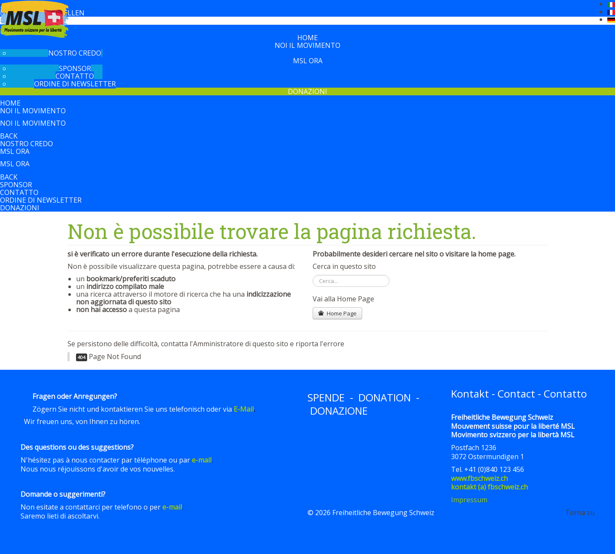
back (9, 136)
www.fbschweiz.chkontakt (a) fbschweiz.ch (489, 483)
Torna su (579, 512)
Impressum (469, 499)
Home (307, 37)
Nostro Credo (74, 53)
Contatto (75, 76)
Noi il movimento (307, 45)
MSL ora (307, 60)
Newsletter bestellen (42, 13)
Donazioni (307, 91)
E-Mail (244, 409)
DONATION (384, 397)
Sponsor (75, 68)
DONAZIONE (339, 411)
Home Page (337, 313)
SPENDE (326, 397)
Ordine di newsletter (75, 83)
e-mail (201, 460)
